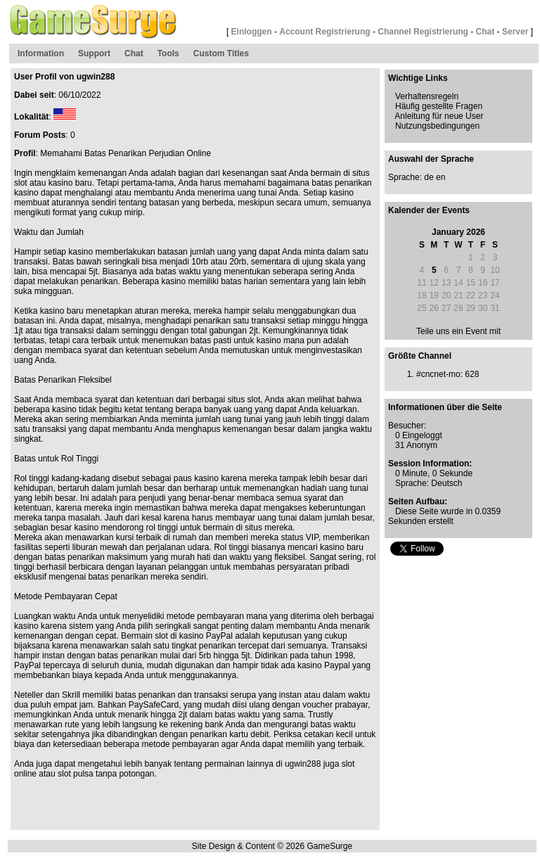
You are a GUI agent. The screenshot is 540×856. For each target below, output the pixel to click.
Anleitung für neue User (438, 116)
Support (94, 53)
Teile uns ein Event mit (458, 331)
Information (41, 53)
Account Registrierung (324, 32)
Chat (485, 32)
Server (515, 32)
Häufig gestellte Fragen (438, 106)
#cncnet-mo (438, 374)
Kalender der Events (429, 210)
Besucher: (407, 425)
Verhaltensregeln (426, 96)
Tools (168, 53)
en (440, 177)
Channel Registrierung (423, 32)
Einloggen (251, 32)
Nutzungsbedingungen (437, 126)
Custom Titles (221, 53)
